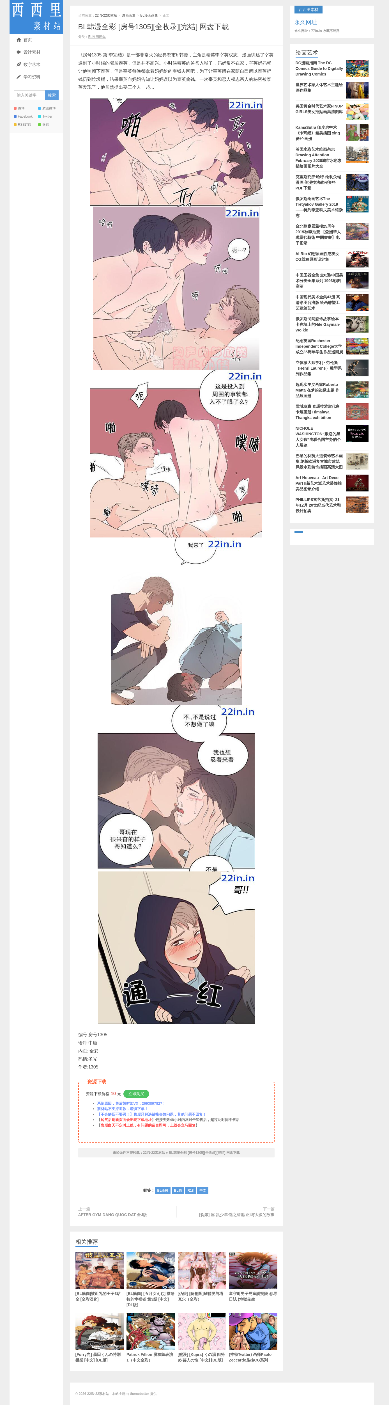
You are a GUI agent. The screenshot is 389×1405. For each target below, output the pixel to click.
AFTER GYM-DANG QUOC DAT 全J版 (112, 1214)
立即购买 (136, 1093)
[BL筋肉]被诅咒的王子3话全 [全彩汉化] (99, 1276)
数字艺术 (28, 64)
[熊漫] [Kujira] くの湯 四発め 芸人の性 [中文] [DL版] (202, 1337)
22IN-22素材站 (36, 17)
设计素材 (28, 52)
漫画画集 (128, 15)
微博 (19, 108)
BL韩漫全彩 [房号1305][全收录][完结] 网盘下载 (153, 26)
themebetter (139, 1394)
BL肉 (178, 1191)
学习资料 (28, 76)
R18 (190, 1191)
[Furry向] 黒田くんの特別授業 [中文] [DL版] (99, 1337)
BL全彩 (162, 1191)
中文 (202, 1191)
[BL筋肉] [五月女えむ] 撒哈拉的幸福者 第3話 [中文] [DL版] (150, 1279)
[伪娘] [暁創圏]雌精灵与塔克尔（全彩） (202, 1276)
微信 (43, 125)
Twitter (45, 116)
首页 (24, 39)
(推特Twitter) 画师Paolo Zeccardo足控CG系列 (253, 1337)
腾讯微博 (47, 108)
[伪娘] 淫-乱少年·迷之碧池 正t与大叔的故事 (236, 1214)
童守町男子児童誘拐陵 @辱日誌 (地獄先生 (253, 1276)
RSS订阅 (23, 125)
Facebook (23, 116)
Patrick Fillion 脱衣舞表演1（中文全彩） (150, 1337)
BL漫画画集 (149, 15)
